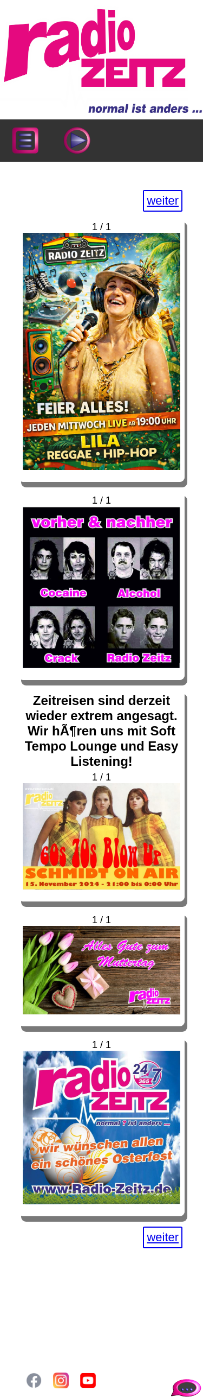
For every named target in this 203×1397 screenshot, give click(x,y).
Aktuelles (52, 1294)
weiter (163, 200)
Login (44, 1328)
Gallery (47, 1317)
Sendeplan (55, 1305)
